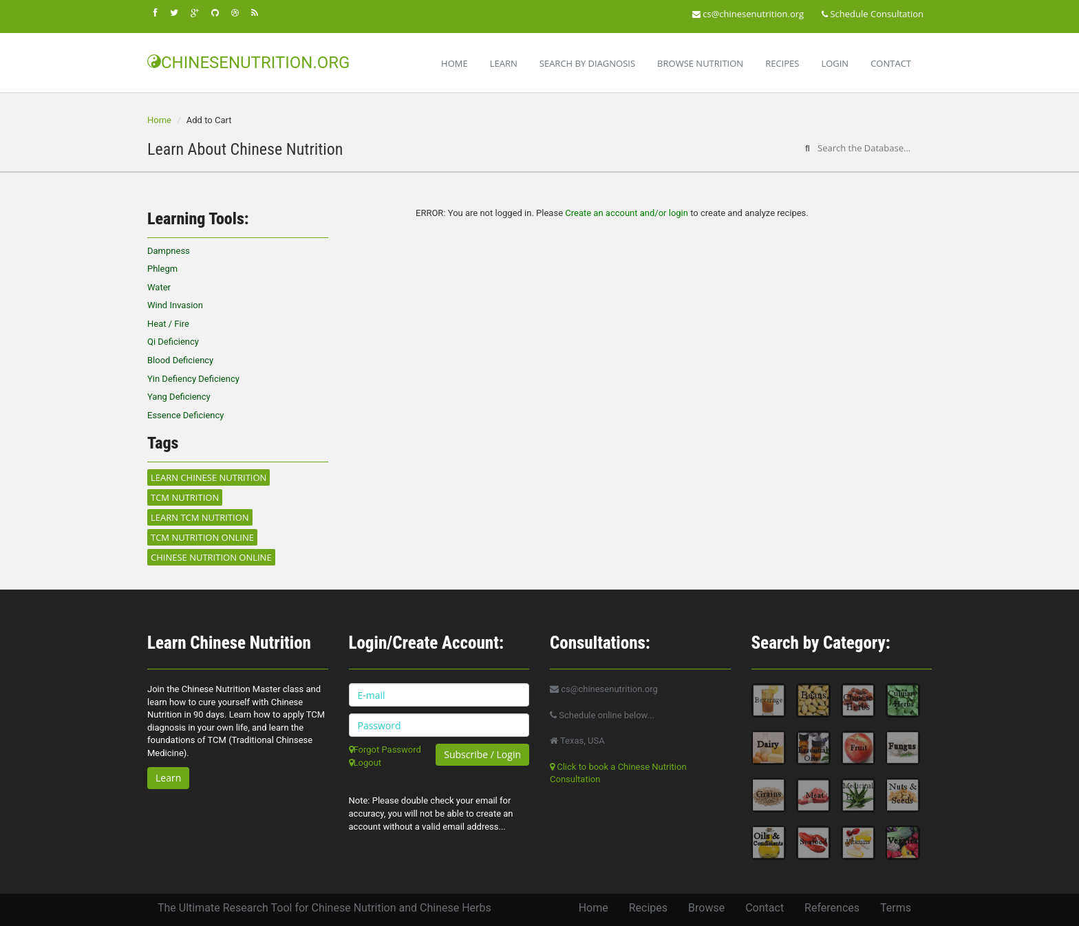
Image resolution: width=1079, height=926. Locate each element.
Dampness (168, 251)
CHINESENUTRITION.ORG (248, 62)
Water (159, 287)
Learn (503, 63)
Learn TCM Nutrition (200, 517)
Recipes (782, 63)
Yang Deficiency (179, 396)
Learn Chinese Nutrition (208, 477)
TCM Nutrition (185, 497)
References (831, 907)
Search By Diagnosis (587, 63)
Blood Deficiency (180, 360)
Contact (890, 63)
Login (834, 63)
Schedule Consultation (872, 14)
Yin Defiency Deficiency (193, 379)
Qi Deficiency (173, 341)
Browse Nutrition (700, 63)
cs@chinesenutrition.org (748, 14)
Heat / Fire (168, 324)
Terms (895, 907)
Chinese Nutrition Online (211, 557)
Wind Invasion (175, 305)
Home (454, 63)
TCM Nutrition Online (202, 537)
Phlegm (162, 268)
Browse (706, 907)
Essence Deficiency (185, 415)
